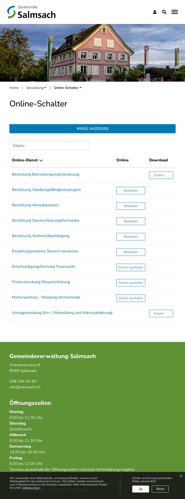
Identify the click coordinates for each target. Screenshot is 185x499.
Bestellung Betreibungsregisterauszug (45, 174)
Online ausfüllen (131, 267)
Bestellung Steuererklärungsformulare (45, 220)
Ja (140, 489)
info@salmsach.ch (24, 387)
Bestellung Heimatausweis (35, 205)
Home (14, 87)
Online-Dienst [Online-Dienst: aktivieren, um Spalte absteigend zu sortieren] (25, 160)
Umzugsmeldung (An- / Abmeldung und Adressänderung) (62, 312)
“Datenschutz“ (31, 488)
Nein (160, 489)
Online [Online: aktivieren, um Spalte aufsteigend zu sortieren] (122, 160)
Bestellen (134, 190)
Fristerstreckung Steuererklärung (41, 282)
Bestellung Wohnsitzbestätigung (40, 235)
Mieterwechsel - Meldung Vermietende (46, 297)
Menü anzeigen (92, 128)
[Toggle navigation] (174, 11)
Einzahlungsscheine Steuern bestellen (45, 251)
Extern (163, 174)
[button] (165, 12)
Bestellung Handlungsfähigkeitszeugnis (46, 189)
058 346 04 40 (22, 381)
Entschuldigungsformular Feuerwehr (43, 266)
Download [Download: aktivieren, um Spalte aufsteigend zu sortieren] (158, 160)
